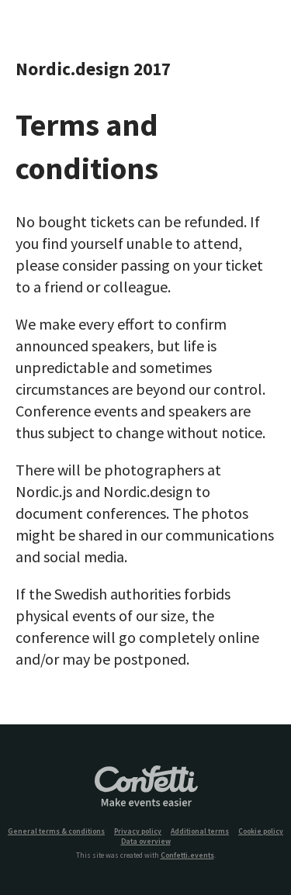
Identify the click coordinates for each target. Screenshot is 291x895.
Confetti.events (187, 855)
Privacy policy (137, 831)
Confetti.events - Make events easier (146, 787)
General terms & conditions (56, 831)
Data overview (146, 841)
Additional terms (200, 831)
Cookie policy (260, 831)
